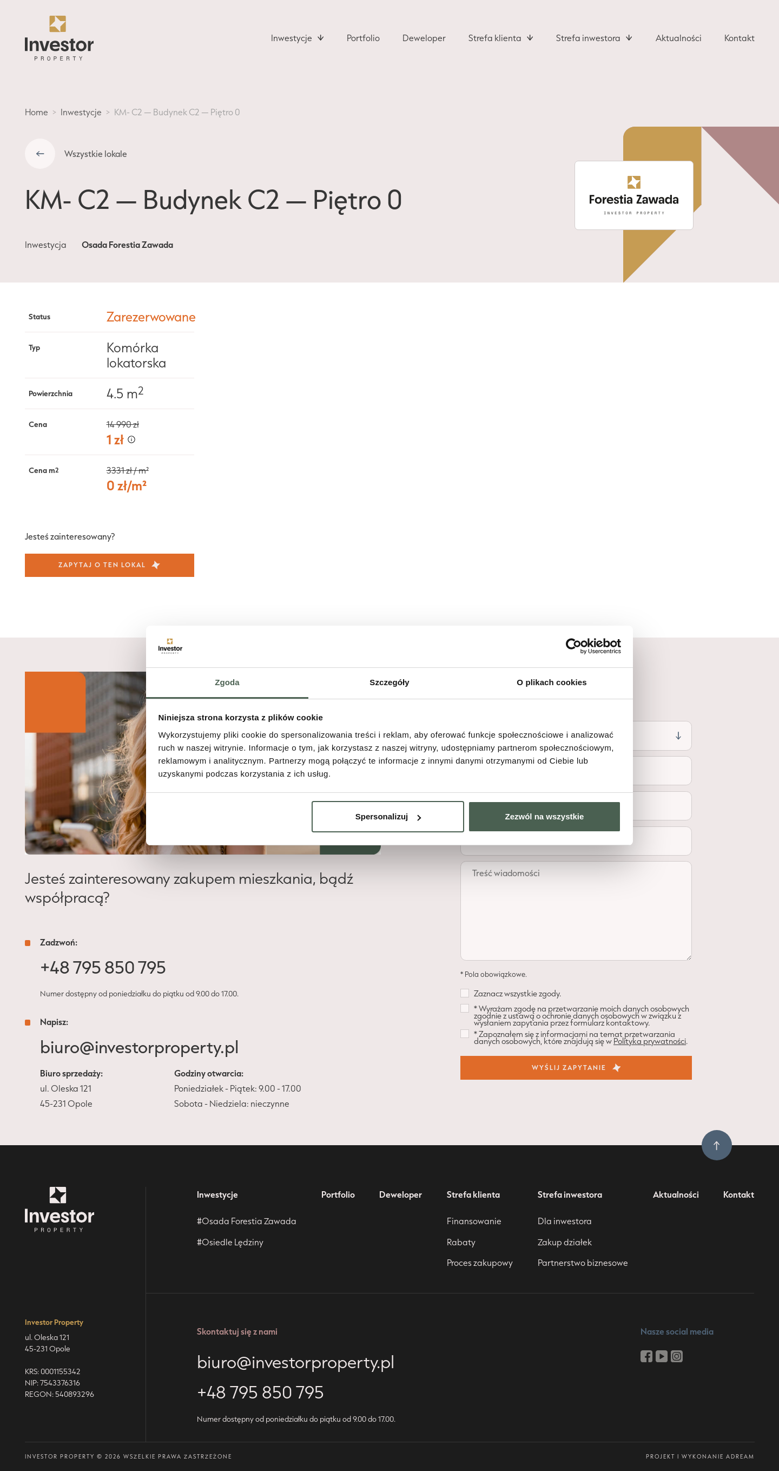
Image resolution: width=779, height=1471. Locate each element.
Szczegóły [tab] (389, 682)
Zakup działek (565, 1242)
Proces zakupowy (480, 1262)
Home (36, 112)
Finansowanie (474, 1221)
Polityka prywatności (649, 1041)
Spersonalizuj (388, 816)
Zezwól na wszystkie (544, 816)
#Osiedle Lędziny (230, 1242)
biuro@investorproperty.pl (139, 1046)
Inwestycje (81, 112)
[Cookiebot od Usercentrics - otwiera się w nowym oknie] (573, 646)
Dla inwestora (565, 1221)
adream (740, 1456)
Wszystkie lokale (95, 153)
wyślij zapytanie (576, 1067)
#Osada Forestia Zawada (246, 1221)
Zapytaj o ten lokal (109, 565)
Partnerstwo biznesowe (583, 1262)
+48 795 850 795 (103, 967)
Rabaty (461, 1242)
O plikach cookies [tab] (551, 682)
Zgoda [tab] (227, 682)
